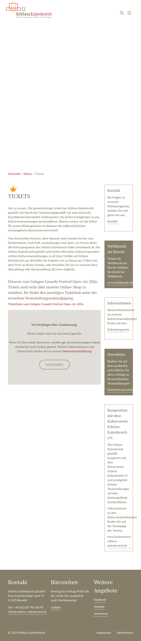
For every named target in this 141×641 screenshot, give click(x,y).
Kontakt (112, 221)
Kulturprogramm (118, 329)
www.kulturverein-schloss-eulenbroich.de (119, 541)
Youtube (99, 607)
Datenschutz (125, 633)
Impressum (103, 633)
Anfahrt (56, 607)
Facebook (100, 600)
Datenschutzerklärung (76, 351)
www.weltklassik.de (120, 282)
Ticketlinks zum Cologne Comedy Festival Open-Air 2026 (45, 304)
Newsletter (101, 614)
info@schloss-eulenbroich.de (27, 612)
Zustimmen (54, 365)
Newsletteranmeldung (122, 390)
